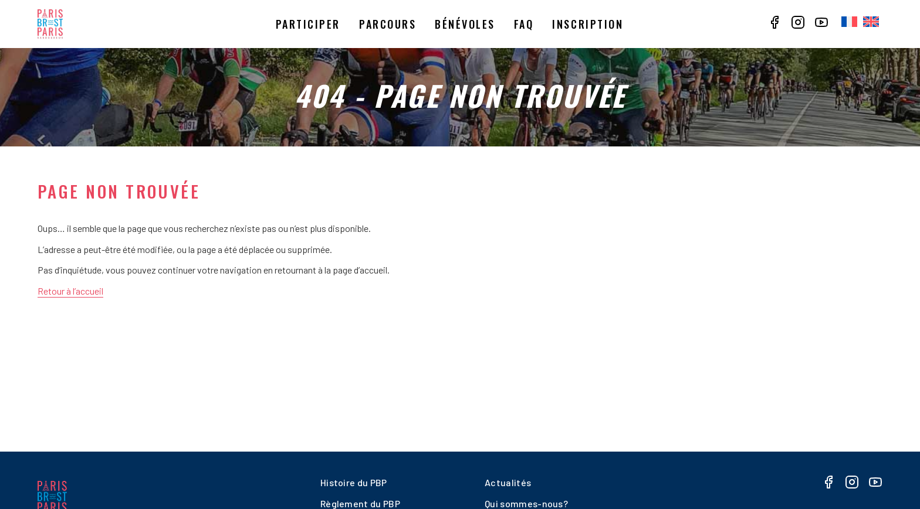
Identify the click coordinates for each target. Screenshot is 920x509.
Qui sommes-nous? (526, 503)
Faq (524, 24)
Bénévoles (465, 24)
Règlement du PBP (360, 503)
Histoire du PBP (353, 482)
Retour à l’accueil (70, 290)
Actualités (508, 482)
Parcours (387, 24)
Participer (308, 24)
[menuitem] (849, 22)
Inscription (587, 24)
